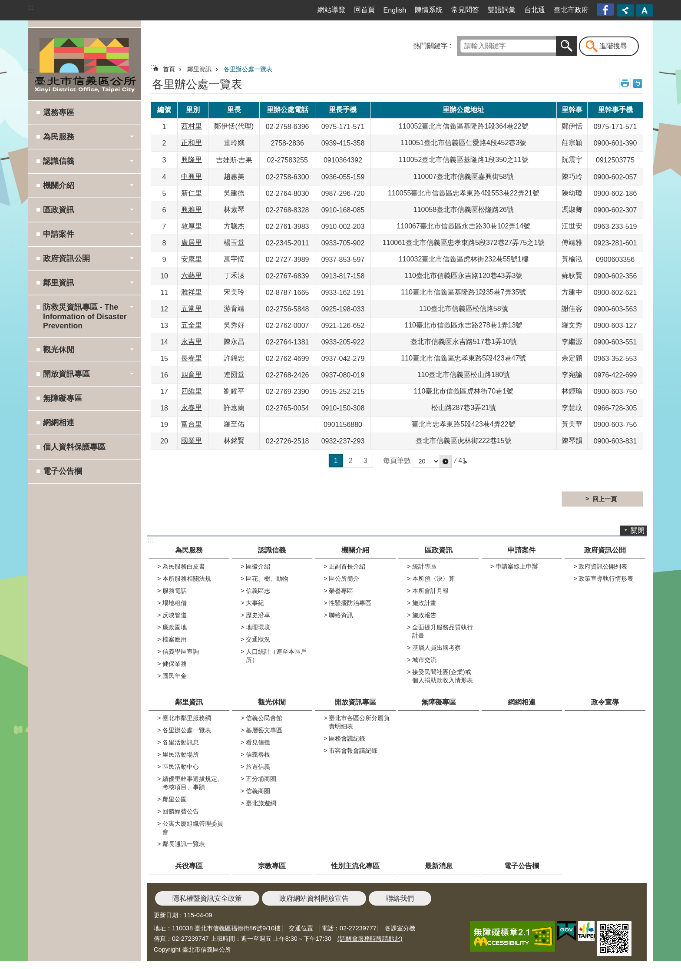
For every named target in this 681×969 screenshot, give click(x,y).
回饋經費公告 (180, 811)
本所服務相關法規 (186, 578)
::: (30, 7)
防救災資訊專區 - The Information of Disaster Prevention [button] (85, 316)
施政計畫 (424, 602)
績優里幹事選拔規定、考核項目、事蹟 (192, 782)
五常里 (191, 308)
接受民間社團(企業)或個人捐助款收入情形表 (442, 676)
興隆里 (191, 159)
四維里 (191, 391)
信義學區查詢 (180, 651)
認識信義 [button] (58, 161)
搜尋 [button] (566, 46)
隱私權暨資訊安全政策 (207, 898)
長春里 (191, 358)
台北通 (534, 9)
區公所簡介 (344, 578)
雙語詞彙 (502, 9)
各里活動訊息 (180, 742)
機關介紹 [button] (58, 185)
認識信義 (272, 550)
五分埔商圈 (261, 778)
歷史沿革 (258, 615)
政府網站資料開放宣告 (314, 898)
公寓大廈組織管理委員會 (192, 827)
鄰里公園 (174, 799)
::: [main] (153, 66)
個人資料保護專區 (74, 447)
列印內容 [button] (625, 83)
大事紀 (255, 602)
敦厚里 (191, 226)
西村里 (191, 126)
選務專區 (58, 112)
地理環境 (258, 627)
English (394, 10)
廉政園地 (174, 627)
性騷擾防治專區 (350, 602)
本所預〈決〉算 (433, 578)
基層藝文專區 (264, 730)
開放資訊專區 (355, 702)
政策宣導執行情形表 (606, 578)
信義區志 (258, 590)
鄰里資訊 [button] (58, 282)
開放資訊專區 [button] (66, 374)
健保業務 (174, 663)
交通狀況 (258, 639)
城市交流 (424, 659)
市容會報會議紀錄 (353, 750)
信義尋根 (258, 754)
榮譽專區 (341, 590)
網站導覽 (331, 9)
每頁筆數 (397, 460)
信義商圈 (258, 790)
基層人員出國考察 (436, 647)
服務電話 (174, 590)
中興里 (191, 176)
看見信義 (258, 742)
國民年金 (174, 675)
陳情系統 (429, 9)
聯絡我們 (400, 898)
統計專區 (424, 566)
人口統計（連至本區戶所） (276, 655)
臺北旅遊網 (261, 803)
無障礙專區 (62, 398)
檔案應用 (174, 639)
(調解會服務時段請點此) (370, 938)
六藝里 (191, 275)
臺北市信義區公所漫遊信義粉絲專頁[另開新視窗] (606, 10)
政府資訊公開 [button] (66, 258)
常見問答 (465, 9)
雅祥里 (191, 292)
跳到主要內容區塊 (4, 4)
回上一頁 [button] (604, 499)
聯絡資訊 (341, 615)
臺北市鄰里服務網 (186, 717)
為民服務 (189, 550)
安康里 (191, 259)
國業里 (191, 440)
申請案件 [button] (58, 234)
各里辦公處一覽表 (248, 69)
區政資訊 (439, 550)
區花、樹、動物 (267, 578)
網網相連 (58, 422)
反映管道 (174, 615)
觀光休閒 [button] (58, 349)
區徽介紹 (258, 566)
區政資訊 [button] (58, 209)
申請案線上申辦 (517, 566)
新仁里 (191, 193)
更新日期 (166, 915)
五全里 (191, 325)
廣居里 (191, 242)
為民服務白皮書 (183, 566)
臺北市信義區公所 (84, 64)
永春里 (191, 407)
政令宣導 (605, 702)
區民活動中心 (180, 766)
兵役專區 (189, 866)
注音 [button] (637, 83)
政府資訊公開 (605, 550)
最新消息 (439, 866)
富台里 (191, 424)
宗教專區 (272, 866)
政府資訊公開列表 (603, 566)
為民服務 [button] (58, 136)
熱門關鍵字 (430, 46)
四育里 (191, 374)
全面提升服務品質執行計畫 (442, 631)
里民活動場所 (180, 754)
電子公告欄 (62, 471)
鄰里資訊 (199, 69)
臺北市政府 (571, 9)
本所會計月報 (430, 590)
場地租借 (174, 602)
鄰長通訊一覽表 (183, 843)
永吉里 (191, 341)
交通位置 (301, 928)
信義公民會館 (264, 717)
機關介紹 (355, 550)
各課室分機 (400, 928)
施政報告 (424, 615)
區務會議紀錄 (347, 738)
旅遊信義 (258, 766)
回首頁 (364, 9)
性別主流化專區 (355, 866)
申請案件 (522, 550)
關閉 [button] (638, 530)
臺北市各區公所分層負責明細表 (359, 722)
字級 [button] (644, 10)
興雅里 (191, 209)
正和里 (191, 142)
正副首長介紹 (347, 566)
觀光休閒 (272, 702)
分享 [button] (625, 10)
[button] (446, 461)
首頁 (169, 69)
